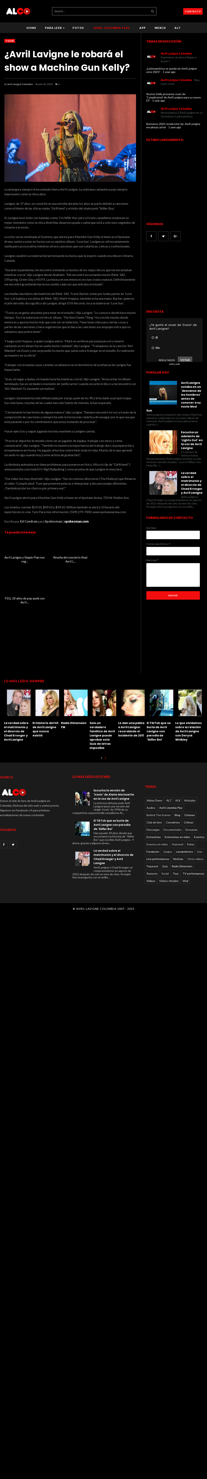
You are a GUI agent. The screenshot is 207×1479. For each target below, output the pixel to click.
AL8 (177, 794)
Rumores (152, 867)
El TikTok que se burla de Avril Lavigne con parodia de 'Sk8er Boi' (159, 725)
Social (165, 867)
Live (199, 845)
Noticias (178, 852)
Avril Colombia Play (112, 27)
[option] (18, 708)
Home (31, 27)
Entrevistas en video (177, 830)
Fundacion (153, 845)
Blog (177, 809)
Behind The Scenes (159, 809)
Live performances (158, 852)
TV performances (193, 867)
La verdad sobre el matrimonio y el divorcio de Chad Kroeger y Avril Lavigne (16, 725)
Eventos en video (157, 838)
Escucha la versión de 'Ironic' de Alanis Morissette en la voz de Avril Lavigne (114, 788)
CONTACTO (193, 11)
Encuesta (191, 823)
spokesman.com (76, 521)
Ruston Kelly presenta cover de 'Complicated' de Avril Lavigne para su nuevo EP (173, 97)
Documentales (173, 823)
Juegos (167, 845)
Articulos (190, 794)
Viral (185, 874)
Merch (160, 27)
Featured (177, 838)
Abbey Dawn (154, 794)
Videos (151, 874)
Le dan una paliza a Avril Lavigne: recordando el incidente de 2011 (131, 723)
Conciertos (173, 816)
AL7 (177, 27)
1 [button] (102, 754)
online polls (174, 364)
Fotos (78, 27)
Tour (10, 40)
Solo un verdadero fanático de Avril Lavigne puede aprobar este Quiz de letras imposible (102, 729)
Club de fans (154, 816)
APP (142, 27)
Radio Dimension (182, 860)
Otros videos (195, 852)
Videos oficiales (169, 874)
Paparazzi (152, 860)
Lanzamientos (184, 845)
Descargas (153, 823)
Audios (151, 801)
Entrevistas (154, 830)
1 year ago (169, 72)
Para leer (55, 27)
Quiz (165, 860)
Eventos (199, 830)
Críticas (188, 816)
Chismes (189, 809)
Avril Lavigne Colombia (20, 84)
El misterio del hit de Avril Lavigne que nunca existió (45, 723)
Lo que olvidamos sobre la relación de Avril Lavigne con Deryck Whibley (188, 725)
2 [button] (105, 754)
